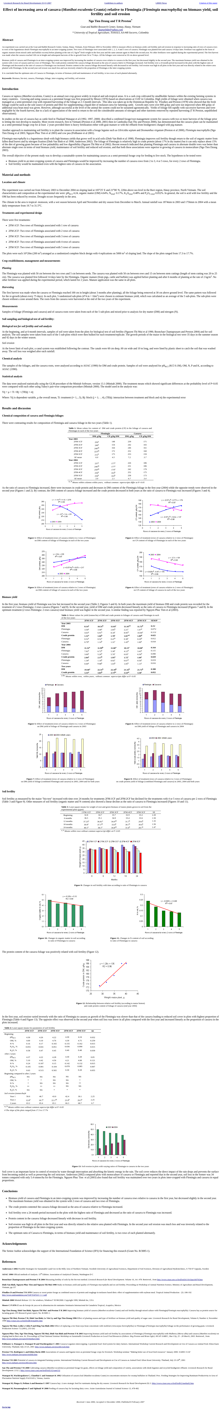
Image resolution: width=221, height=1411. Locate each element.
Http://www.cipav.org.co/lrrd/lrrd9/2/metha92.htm (173, 1383)
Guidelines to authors (113, 3)
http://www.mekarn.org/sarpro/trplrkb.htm (19, 1354)
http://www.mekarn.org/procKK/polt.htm (52, 1347)
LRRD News (161, 3)
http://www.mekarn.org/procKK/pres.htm (19, 1362)
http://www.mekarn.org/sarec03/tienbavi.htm (21, 1339)
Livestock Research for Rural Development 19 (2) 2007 (27, 3)
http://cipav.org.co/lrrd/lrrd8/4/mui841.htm (24, 1320)
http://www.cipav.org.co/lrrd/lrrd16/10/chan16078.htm (180, 1279)
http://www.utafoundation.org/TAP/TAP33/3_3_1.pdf (24, 1295)
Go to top (6, 1407)
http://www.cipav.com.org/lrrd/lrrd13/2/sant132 (40, 1370)
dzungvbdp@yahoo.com (110, 29)
